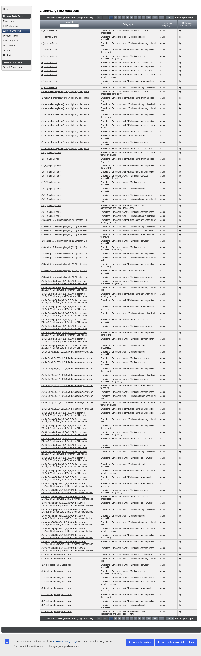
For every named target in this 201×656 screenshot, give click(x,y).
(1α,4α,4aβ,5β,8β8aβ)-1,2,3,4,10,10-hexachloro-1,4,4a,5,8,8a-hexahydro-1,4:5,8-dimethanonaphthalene (67, 484)
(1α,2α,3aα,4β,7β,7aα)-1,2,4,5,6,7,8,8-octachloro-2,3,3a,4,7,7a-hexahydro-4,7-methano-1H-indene (64, 282)
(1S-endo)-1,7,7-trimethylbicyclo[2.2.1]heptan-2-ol (64, 220)
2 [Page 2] (115, 17)
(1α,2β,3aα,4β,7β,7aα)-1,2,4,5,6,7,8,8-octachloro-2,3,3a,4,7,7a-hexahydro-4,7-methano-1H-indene (64, 414)
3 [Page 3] (119, 17)
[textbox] (69, 25)
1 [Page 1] (111, 17)
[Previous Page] (105, 17)
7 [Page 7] (135, 17)
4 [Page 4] (123, 17)
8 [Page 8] (139, 17)
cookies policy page (65, 641)
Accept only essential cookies (176, 642)
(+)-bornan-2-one (49, 30)
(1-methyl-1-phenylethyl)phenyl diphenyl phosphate (65, 91)
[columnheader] (69, 24)
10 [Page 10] (148, 17)
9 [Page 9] (143, 17)
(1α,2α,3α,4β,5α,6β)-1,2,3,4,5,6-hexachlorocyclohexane (67, 352)
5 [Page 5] (127, 17)
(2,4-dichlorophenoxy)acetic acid (56, 554)
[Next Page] (155, 17)
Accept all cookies (140, 642)
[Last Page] (161, 17)
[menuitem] (16, 9)
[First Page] (99, 17)
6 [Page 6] (131, 17)
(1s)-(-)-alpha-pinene (51, 152)
